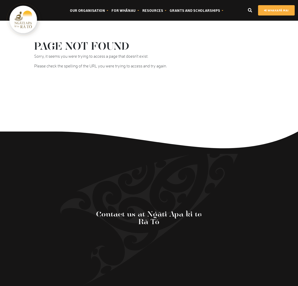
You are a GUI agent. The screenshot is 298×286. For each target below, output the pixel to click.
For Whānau (124, 10)
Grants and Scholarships (195, 10)
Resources (153, 10)
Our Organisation (88, 10)
